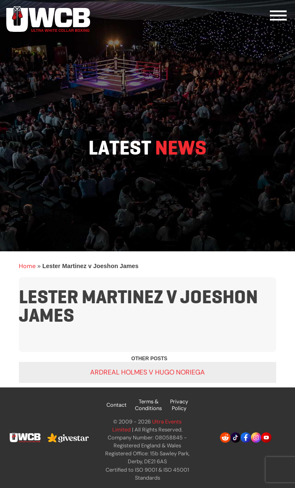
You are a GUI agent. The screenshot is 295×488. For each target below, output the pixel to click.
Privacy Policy (179, 405)
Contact (116, 404)
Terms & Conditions (148, 405)
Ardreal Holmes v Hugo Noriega (147, 372)
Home (27, 266)
